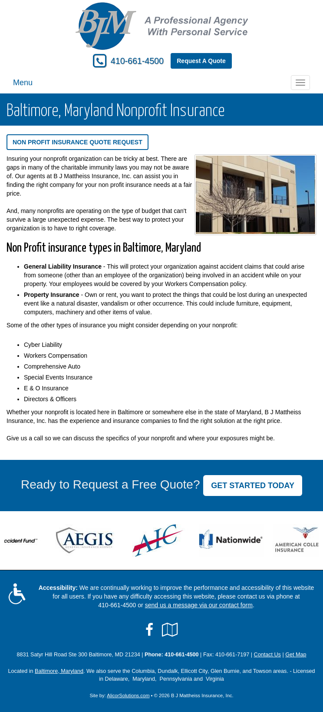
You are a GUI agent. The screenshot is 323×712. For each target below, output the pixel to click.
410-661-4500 (137, 61)
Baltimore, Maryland (59, 671)
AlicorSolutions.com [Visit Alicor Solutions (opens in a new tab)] (128, 695)
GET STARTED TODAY (252, 485)
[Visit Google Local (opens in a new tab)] (170, 630)
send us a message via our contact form (199, 605)
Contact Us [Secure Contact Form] (267, 655)
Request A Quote (201, 60)
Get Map (295, 655)
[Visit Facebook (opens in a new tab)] (149, 630)
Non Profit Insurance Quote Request (77, 142)
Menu (23, 82)
